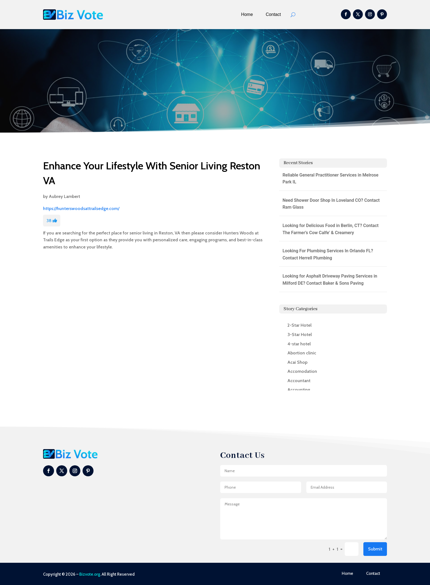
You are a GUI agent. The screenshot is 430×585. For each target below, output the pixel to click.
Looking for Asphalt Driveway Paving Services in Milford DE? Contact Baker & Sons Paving (329, 279)
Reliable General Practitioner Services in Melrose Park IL (330, 178)
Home (247, 14)
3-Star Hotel (299, 334)
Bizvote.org (89, 574)
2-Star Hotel (299, 325)
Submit (375, 549)
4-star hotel (299, 343)
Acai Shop (297, 362)
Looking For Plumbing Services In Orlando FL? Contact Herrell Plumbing (327, 254)
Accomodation (302, 371)
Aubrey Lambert (64, 196)
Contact (273, 14)
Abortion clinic (301, 353)
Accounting (298, 389)
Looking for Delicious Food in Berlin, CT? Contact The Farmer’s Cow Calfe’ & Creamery (330, 229)
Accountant (298, 380)
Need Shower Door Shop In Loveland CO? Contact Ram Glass (331, 204)
